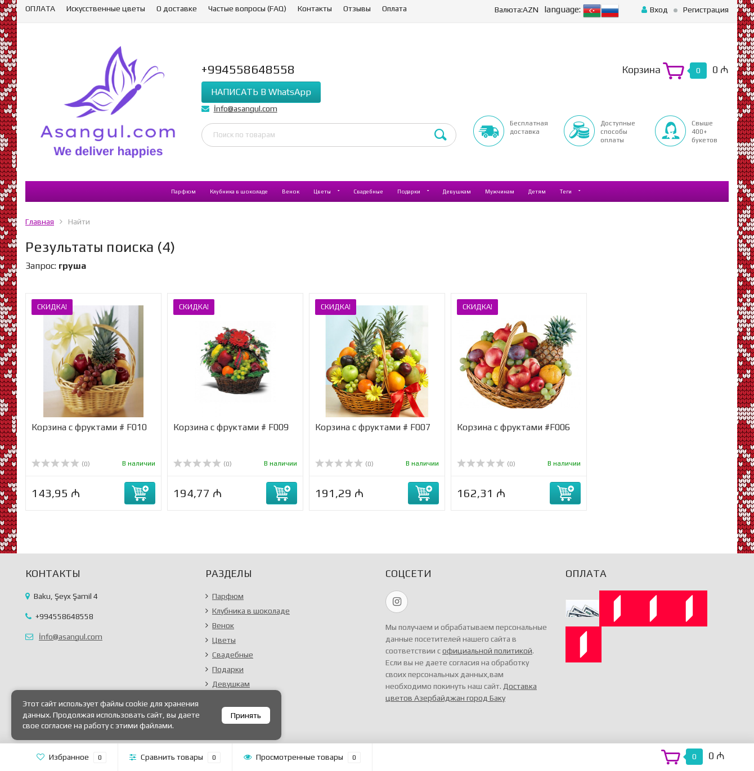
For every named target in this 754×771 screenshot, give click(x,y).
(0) (61, 464)
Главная (39, 221)
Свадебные (368, 191)
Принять (246, 715)
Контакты (315, 8)
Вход (654, 9)
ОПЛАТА (40, 8)
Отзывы (357, 8)
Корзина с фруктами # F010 (89, 427)
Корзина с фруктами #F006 (513, 427)
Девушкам (457, 191)
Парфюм (183, 191)
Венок (290, 191)
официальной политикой (487, 650)
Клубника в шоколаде (239, 191)
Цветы (322, 191)
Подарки (408, 191)
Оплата (394, 8)
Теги (566, 191)
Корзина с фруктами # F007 (372, 427)
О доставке (176, 8)
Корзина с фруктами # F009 (231, 427)
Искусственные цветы (105, 8)
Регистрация (706, 9)
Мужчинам (499, 191)
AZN (516, 9)
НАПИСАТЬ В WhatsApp (261, 92)
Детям (537, 191)
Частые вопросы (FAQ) (247, 8)
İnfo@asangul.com (245, 108)
